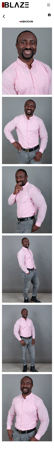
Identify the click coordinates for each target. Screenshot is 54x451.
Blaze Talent (15, 5)
